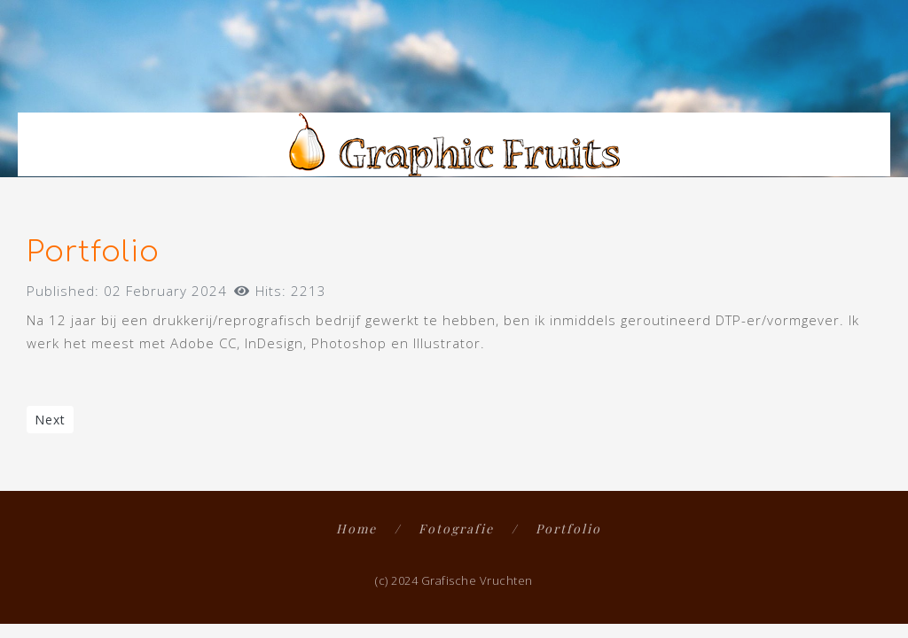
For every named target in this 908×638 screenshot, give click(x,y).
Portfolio (568, 528)
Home (356, 528)
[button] (873, 81)
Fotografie (456, 528)
